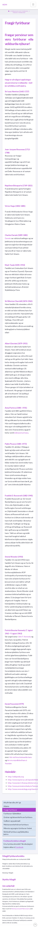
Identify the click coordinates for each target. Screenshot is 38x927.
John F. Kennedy (24, 636)
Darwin (8, 238)
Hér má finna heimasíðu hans (20, 757)
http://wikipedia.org (16, 776)
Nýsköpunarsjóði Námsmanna (20, 909)
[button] (33, 4)
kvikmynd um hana (21, 433)
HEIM (4, 5)
